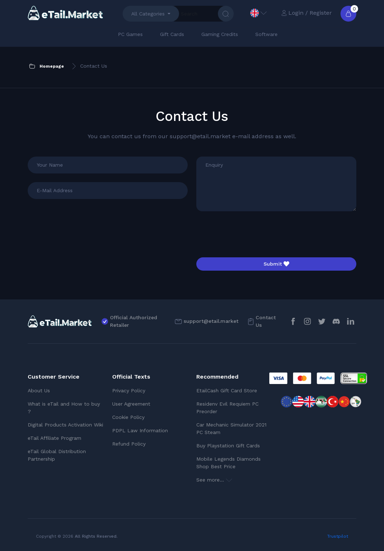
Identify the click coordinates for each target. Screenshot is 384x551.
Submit (276, 264)
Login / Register (306, 12)
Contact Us (266, 321)
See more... (214, 480)
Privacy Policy (128, 390)
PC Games (130, 34)
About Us (39, 390)
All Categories (148, 14)
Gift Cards (172, 34)
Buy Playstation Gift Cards (228, 445)
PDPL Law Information (140, 430)
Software (266, 34)
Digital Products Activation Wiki (65, 425)
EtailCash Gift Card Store (226, 390)
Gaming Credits (219, 34)
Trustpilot (337, 536)
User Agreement (131, 404)
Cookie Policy (128, 417)
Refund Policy (129, 444)
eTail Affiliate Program (54, 438)
